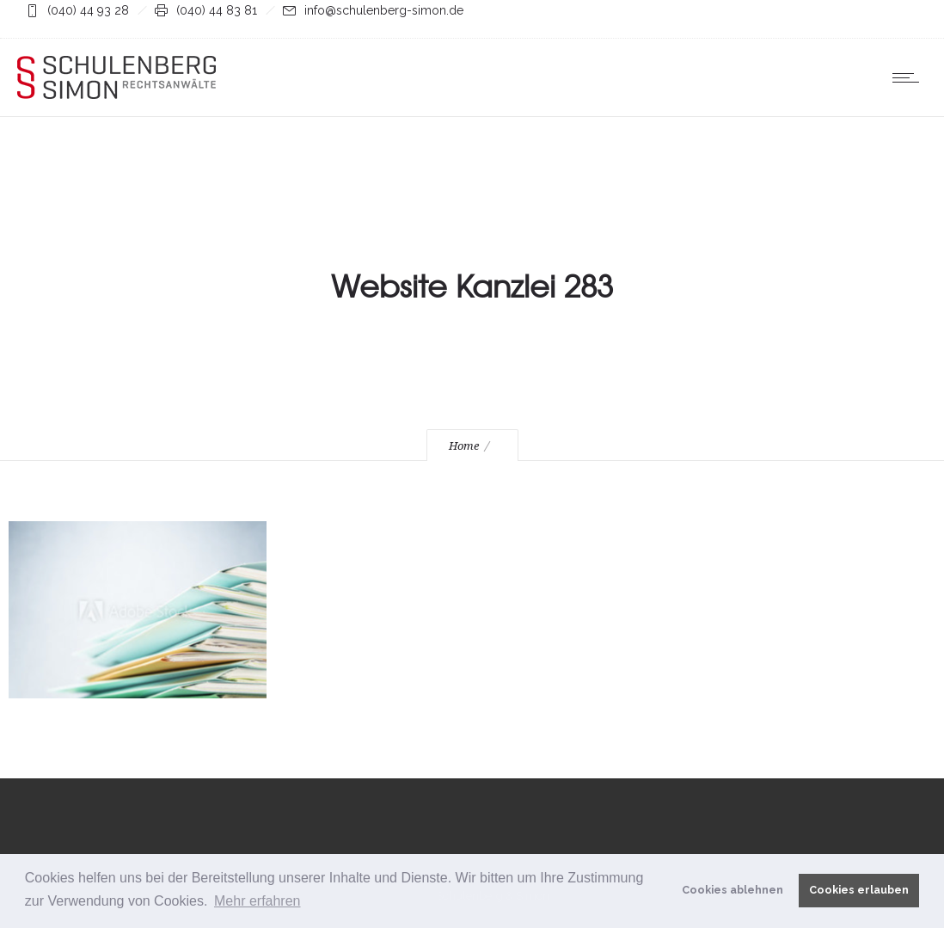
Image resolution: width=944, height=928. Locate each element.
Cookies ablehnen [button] (732, 889)
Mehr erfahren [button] (257, 901)
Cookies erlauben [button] (859, 889)
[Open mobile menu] (909, 77)
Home (464, 445)
